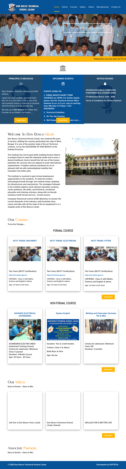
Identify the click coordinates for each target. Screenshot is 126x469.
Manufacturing (102, 7)
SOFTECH (113, 465)
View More (108, 435)
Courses (73, 7)
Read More (21, 120)
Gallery (83, 7)
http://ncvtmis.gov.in (18, 275)
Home (56, 7)
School (65, 7)
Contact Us (115, 7)
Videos (91, 7)
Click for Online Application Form (87, 28)
